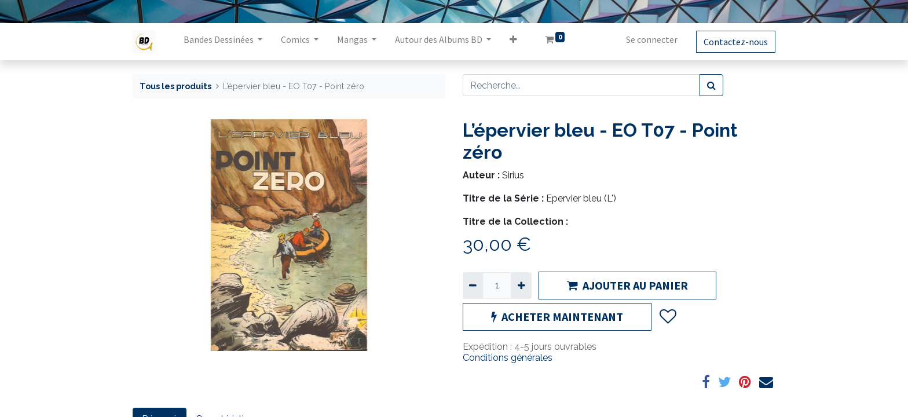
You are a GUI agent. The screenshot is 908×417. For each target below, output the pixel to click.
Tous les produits (175, 86)
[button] (513, 41)
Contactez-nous (736, 41)
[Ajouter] (521, 285)
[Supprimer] (473, 285)
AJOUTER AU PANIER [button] (627, 285)
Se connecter (652, 39)
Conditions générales (507, 357)
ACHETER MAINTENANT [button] (557, 316)
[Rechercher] (711, 85)
